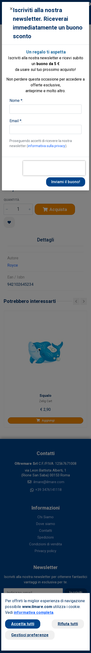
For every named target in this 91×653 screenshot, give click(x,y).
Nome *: (16, 100)
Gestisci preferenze (30, 635)
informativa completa (33, 612)
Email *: (15, 121)
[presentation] (54, 168)
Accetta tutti (22, 624)
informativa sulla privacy (46, 146)
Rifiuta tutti (68, 624)
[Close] (11, 8)
